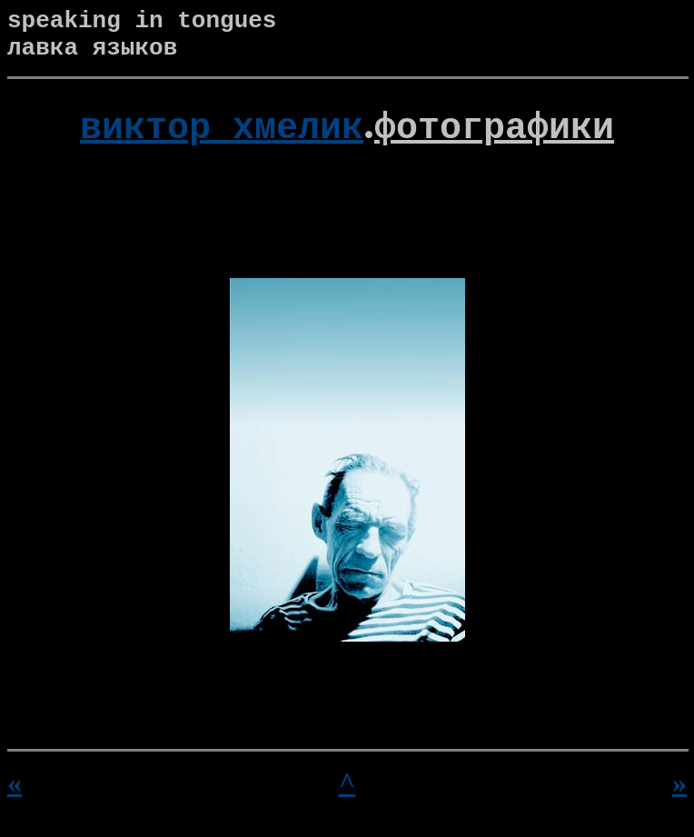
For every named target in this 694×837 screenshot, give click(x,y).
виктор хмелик (221, 135)
